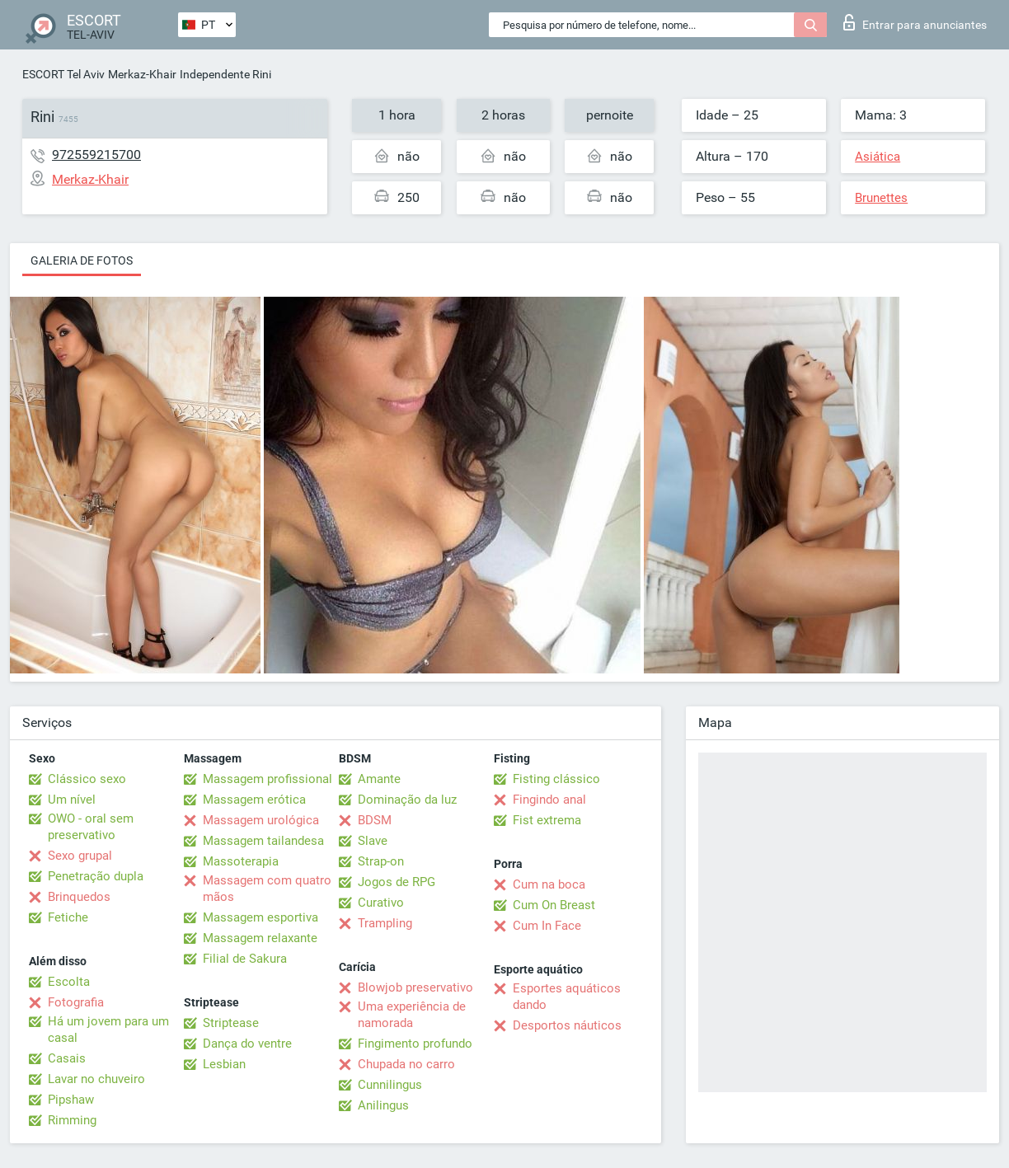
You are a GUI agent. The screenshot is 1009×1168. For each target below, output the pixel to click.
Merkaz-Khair (142, 74)
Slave (372, 840)
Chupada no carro (406, 1064)
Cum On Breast (554, 905)
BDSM (375, 820)
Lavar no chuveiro (96, 1079)
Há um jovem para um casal (108, 1029)
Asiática (877, 156)
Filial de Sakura (245, 958)
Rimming (72, 1120)
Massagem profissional (267, 779)
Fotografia (76, 1002)
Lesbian (224, 1064)
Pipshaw (71, 1099)
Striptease (231, 1023)
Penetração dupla (95, 876)
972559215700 (96, 154)
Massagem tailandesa (263, 840)
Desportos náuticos (567, 1025)
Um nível (72, 799)
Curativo (381, 902)
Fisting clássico (556, 779)
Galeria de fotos (82, 260)
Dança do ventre (247, 1043)
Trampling (385, 923)
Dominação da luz (407, 799)
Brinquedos (79, 896)
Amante (379, 779)
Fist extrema (547, 820)
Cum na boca (549, 884)
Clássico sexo (87, 779)
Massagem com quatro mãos (267, 888)
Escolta (69, 981)
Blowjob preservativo (415, 987)
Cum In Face (547, 925)
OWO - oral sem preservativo (91, 826)
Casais (67, 1058)
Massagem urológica (261, 820)
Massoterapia (241, 861)
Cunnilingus (390, 1084)
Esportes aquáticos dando (567, 996)
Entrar (915, 22)
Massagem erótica (254, 799)
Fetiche (68, 917)
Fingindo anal (549, 799)
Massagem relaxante (260, 938)
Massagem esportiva (260, 917)
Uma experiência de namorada (412, 1014)
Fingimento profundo (415, 1043)
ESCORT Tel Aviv (63, 74)
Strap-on (381, 861)
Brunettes (881, 197)
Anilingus (383, 1105)
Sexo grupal (80, 855)
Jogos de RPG (396, 882)
